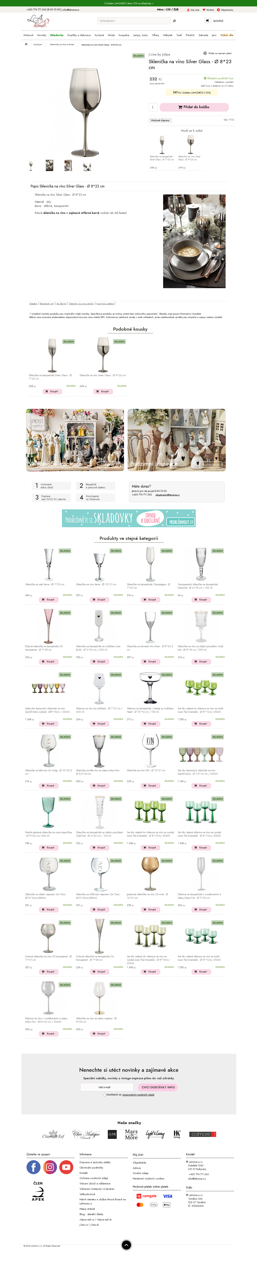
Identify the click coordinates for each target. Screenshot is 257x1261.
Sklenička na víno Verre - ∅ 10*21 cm (96, 584)
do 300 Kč (61, 303)
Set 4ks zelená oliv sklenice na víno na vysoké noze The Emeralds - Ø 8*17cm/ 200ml (148, 960)
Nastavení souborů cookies (148, 1178)
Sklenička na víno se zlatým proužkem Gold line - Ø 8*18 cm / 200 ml (200, 648)
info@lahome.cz (71, 10)
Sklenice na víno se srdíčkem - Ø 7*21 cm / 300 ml (99, 710)
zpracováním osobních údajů (138, 1094)
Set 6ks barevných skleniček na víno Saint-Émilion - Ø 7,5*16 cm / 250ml (197, 772)
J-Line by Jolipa (159, 54)
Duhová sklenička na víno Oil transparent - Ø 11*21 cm (48, 958)
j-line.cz (84, 1225)
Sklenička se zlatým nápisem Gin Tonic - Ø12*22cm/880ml (46, 896)
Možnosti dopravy (160, 120)
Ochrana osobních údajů (94, 1178)
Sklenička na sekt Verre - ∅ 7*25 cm (44, 584)
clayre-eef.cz (87, 1219)
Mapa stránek (87, 1209)
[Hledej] (174, 20)
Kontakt (83, 1173)
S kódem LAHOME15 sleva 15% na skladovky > (128, 3)
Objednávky (139, 1163)
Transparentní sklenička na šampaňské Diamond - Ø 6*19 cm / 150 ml (198, 586)
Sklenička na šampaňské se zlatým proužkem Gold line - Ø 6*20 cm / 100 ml (99, 834)
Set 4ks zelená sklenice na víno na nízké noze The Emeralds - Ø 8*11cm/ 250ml (199, 958)
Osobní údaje (140, 1173)
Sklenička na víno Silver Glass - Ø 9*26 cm (189, 158)
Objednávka (227, 10)
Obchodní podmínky (91, 1168)
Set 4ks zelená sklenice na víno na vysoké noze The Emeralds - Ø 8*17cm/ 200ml (199, 834)
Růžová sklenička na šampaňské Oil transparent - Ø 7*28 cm (43, 648)
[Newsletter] (107, 1087)
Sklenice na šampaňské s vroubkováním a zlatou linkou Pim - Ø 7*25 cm (199, 896)
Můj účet (195, 10)
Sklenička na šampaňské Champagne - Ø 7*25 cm (148, 586)
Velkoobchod (87, 1194)
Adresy (137, 1168)
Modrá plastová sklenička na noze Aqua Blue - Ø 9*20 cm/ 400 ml (48, 834)
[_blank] (66, 1166)
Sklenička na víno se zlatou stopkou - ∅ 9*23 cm (96, 1020)
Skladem (33, 303)
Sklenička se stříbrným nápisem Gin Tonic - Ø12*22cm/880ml (98, 896)
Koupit (54, 391)
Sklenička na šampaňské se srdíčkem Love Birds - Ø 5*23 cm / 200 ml (98, 648)
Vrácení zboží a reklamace (95, 1183)
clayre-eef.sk (104, 1219)
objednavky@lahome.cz (167, 495)
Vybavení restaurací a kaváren (97, 1189)
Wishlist (210, 10)
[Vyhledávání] (134, 20)
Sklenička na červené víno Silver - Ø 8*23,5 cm (150, 648)
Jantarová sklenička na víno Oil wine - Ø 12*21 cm (147, 896)
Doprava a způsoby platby (95, 1162)
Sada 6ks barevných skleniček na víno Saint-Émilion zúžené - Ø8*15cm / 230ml (47, 710)
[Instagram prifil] (50, 1166)
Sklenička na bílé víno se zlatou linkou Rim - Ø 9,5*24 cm (98, 772)
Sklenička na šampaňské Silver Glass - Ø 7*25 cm (162, 158)
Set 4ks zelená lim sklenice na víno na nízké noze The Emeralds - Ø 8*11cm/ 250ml (200, 710)
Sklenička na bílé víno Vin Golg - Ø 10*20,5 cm (48, 772)
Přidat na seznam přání (219, 53)
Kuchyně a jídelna (105, 303)
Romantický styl (47, 303)
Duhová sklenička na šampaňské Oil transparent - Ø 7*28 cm (95, 958)
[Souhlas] (104, 1095)
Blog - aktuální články (91, 1214)
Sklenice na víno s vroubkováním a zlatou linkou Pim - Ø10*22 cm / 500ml (46, 1020)
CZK (168, 9)
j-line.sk (95, 1225)
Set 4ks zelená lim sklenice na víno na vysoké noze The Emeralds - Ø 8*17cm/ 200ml (150, 834)
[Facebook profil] (33, 1166)
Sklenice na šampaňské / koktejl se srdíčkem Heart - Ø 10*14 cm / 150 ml (150, 710)
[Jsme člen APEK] (38, 1191)
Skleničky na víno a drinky (81, 303)
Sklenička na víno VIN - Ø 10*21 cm (146, 770)
